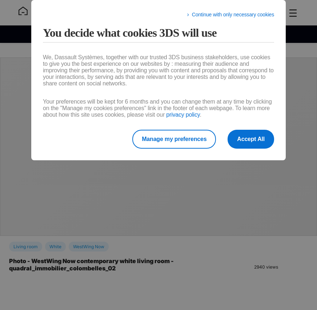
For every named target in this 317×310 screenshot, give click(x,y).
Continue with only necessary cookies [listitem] (233, 14)
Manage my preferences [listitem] (174, 139)
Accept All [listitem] (251, 139)
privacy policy (183, 115)
